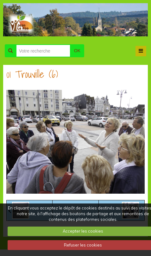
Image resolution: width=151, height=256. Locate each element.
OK (77, 50)
